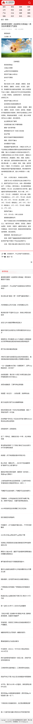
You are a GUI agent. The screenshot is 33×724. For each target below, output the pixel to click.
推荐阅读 (5, 271)
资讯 (12, 7)
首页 (4, 7)
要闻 (28, 13)
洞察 (20, 13)
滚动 (28, 16)
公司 (4, 10)
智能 (4, 16)
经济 (12, 16)
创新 (20, 7)
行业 (12, 13)
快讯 (20, 16)
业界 (28, 10)
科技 (12, 10)
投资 (28, 7)
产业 (4, 13)
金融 (20, 10)
